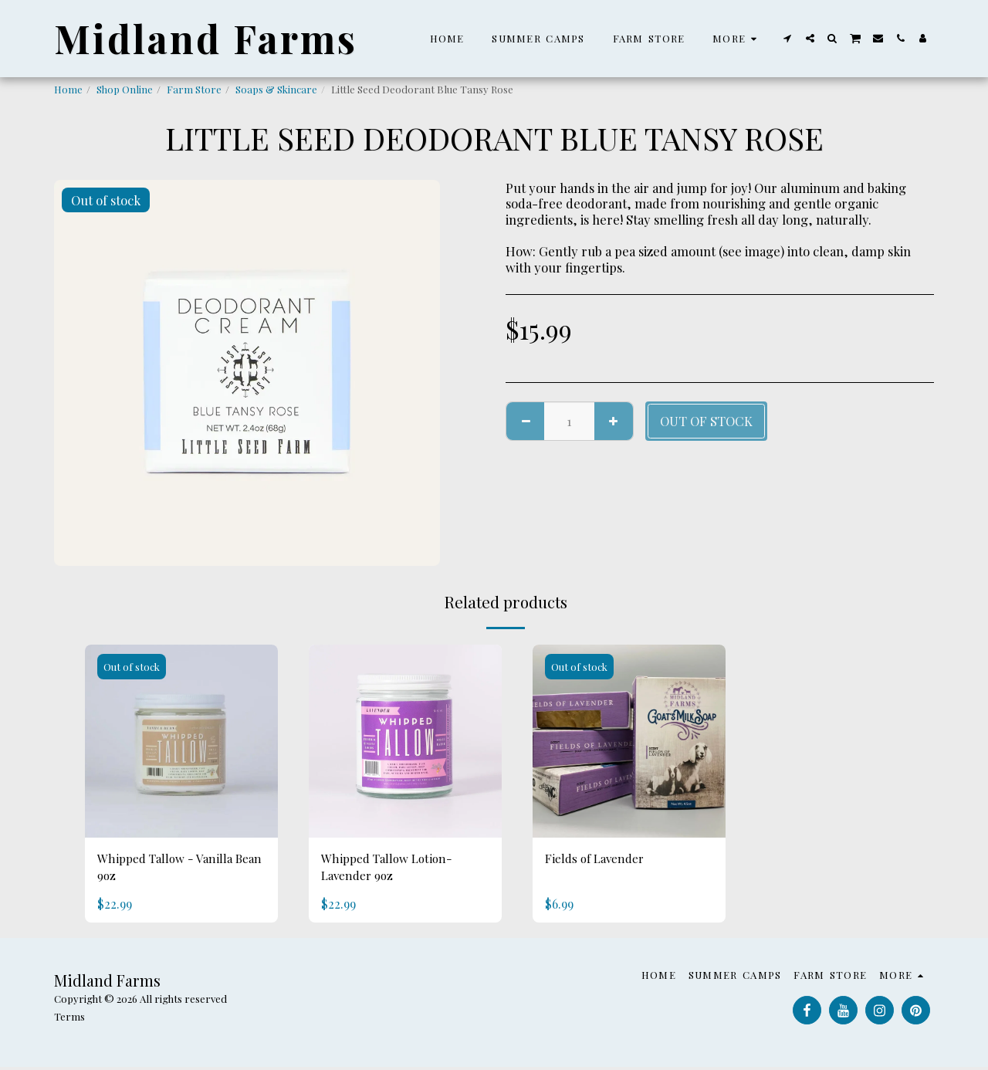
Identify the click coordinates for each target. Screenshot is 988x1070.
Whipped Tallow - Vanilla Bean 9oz (169, 869)
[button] (787, 38)
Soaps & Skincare (276, 89)
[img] (181, 741)
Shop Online (124, 89)
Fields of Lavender (599, 859)
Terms (69, 1019)
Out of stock (706, 420)
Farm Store (194, 89)
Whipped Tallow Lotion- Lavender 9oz (391, 869)
